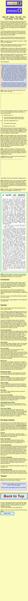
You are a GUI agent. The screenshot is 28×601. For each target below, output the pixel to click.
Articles (14, 11)
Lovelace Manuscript (14, 311)
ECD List (3, 480)
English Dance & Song (20, 189)
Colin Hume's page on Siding (10, 299)
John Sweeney (12, 487)
